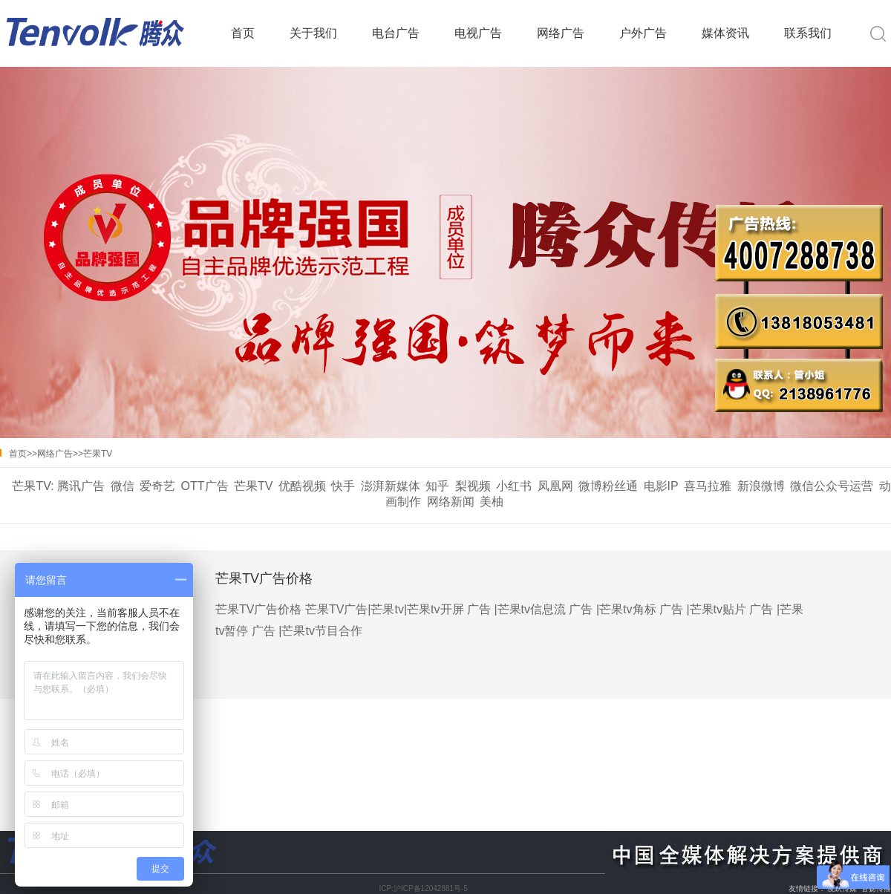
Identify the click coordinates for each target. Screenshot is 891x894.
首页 (243, 33)
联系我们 (808, 33)
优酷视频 (302, 486)
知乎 (437, 486)
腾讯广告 (81, 486)
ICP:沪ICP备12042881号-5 (423, 888)
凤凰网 (555, 486)
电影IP (661, 486)
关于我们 (313, 33)
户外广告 (643, 33)
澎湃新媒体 (390, 486)
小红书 (514, 486)
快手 (343, 486)
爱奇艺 (157, 486)
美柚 (491, 501)
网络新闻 (450, 501)
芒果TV (97, 453)
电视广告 (478, 33)
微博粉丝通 (608, 486)
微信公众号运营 (831, 486)
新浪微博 (761, 486)
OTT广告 (205, 486)
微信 (122, 486)
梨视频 (473, 486)
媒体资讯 (725, 33)
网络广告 (560, 33)
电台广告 (396, 33)
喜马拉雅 (707, 486)
